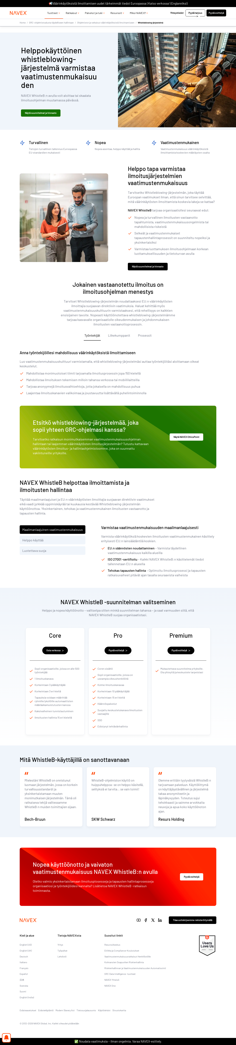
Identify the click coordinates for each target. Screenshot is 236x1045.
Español (24, 983)
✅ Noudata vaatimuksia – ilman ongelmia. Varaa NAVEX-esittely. (118, 1041)
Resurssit (116, 19)
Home (23, 29)
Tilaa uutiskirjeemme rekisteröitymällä (192, 929)
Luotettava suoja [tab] (34, 552)
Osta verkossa (55, 652)
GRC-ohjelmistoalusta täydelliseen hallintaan (51, 29)
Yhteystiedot (177, 19)
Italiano (23, 971)
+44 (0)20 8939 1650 (195, 10)
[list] (218, 10)
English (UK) (26, 960)
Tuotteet (52, 19)
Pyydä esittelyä (216, 19)
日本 (22, 989)
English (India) (27, 1006)
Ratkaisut (71, 19)
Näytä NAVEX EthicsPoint (186, 438)
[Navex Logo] (18, 19)
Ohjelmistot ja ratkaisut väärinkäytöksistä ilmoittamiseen (105, 29)
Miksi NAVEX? (138, 19)
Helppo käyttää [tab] (32, 542)
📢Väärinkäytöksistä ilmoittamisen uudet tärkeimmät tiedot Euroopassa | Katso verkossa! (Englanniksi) (118, 3)
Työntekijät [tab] (92, 337)
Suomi (23, 1001)
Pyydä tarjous (195, 19)
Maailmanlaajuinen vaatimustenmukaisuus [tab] (52, 531)
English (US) (26, 954)
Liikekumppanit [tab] (119, 337)
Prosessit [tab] (145, 337)
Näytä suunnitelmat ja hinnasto (41, 113)
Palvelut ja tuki (93, 19)
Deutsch (24, 965)
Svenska (24, 995)
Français (24, 977)
